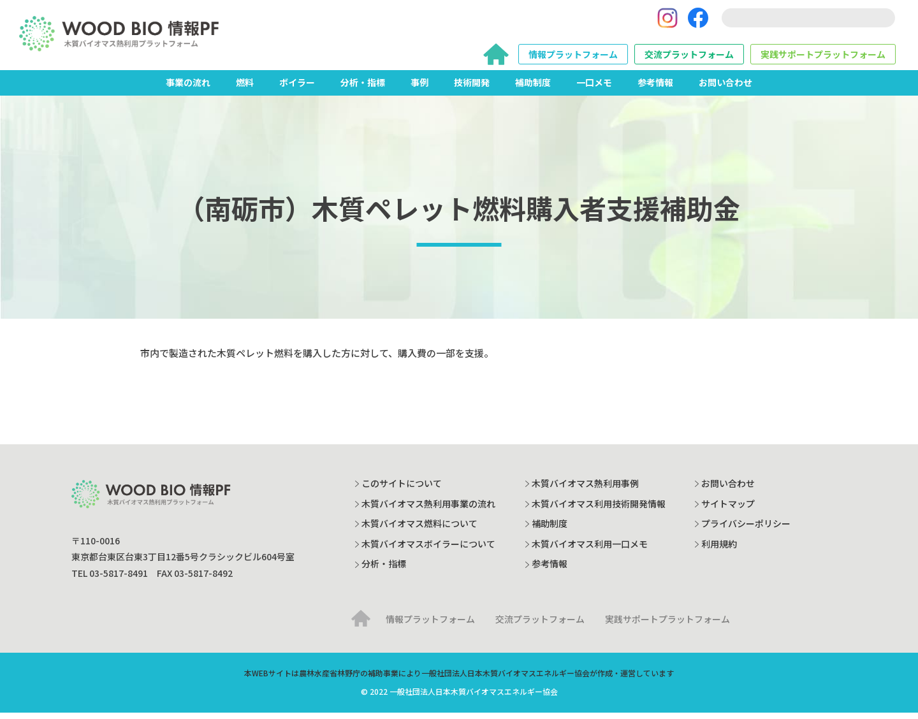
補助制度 (533, 88)
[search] (808, 21)
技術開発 (472, 88)
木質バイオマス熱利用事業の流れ (428, 510)
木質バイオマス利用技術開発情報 (599, 510)
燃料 (245, 88)
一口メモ (594, 88)
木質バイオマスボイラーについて (428, 550)
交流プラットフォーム (689, 57)
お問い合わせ (725, 88)
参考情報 (655, 88)
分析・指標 (362, 88)
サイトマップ (728, 510)
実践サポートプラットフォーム (823, 57)
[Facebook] (698, 21)
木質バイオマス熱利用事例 (585, 489)
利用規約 (719, 550)
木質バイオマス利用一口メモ (590, 550)
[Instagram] (667, 21)
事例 (419, 88)
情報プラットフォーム (573, 57)
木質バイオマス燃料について (419, 529)
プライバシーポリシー (745, 529)
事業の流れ (188, 88)
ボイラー (297, 88)
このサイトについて (401, 489)
